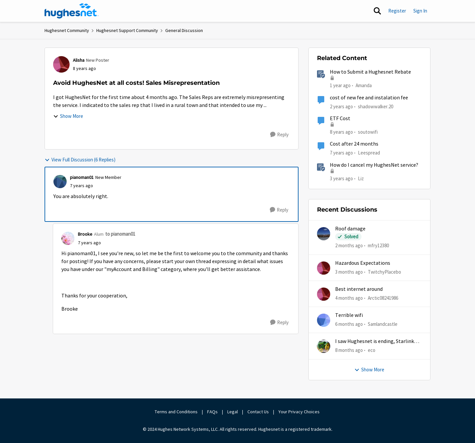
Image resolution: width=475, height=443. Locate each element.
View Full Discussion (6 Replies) (80, 159)
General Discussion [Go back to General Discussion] (184, 30)
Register (397, 11)
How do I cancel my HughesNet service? (374, 165)
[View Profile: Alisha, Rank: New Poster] (61, 64)
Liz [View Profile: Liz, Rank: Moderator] (361, 178)
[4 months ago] (349, 298)
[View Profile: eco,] (323, 346)
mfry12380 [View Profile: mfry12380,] (378, 245)
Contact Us (258, 412)
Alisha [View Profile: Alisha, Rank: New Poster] (78, 60)
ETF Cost (340, 118)
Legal (232, 412)
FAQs (212, 412)
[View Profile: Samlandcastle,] (323, 320)
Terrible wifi (349, 315)
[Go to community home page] (72, 10)
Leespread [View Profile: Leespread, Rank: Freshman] (369, 153)
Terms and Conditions (176, 412)
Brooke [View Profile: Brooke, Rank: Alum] (85, 234)
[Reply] (279, 134)
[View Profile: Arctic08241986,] (323, 294)
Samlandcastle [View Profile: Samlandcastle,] (382, 324)
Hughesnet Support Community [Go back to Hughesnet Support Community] (127, 30)
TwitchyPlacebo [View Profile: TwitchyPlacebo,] (384, 271)
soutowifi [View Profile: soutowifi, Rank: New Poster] (368, 132)
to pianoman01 (120, 234)
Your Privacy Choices (299, 412)
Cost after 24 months (354, 144)
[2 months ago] (349, 246)
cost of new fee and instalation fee (369, 97)
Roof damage (350, 228)
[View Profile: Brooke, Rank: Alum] (68, 238)
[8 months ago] (349, 350)
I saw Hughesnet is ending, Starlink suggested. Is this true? (374, 341)
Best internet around (359, 289)
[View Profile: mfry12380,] (323, 233)
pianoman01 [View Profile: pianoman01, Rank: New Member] (82, 177)
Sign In (420, 11)
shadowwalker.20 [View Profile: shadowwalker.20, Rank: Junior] (375, 106)
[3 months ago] (349, 272)
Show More (68, 116)
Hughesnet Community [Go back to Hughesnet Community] (67, 30)
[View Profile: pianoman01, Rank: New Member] (60, 181)
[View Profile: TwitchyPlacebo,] (323, 268)
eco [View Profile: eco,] (371, 350)
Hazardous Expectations (362, 263)
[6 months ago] (349, 324)
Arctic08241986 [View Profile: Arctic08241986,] (383, 298)
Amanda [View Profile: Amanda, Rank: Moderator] (364, 85)
